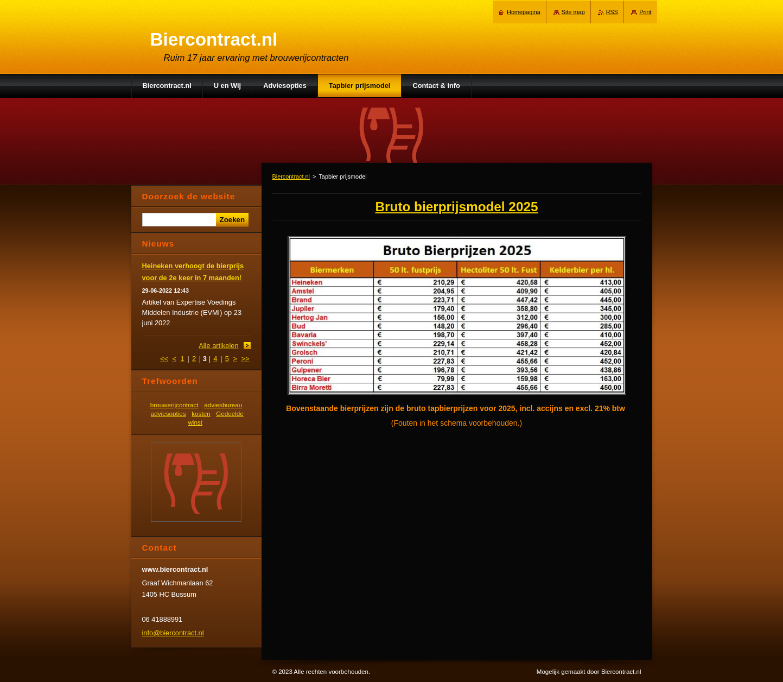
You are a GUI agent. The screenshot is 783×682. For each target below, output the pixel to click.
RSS (612, 12)
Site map (573, 12)
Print (645, 12)
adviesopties (168, 413)
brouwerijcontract (174, 404)
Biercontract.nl (291, 176)
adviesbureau (223, 404)
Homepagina (523, 12)
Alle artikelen (218, 346)
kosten (201, 413)
